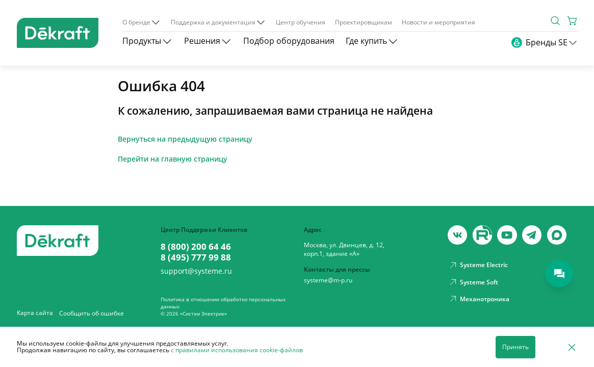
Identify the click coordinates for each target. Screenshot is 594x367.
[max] (556, 235)
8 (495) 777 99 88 (196, 257)
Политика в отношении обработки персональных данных (223, 303)
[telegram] (531, 235)
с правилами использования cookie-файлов (237, 350)
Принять (515, 347)
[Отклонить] (571, 347)
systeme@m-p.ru (328, 280)
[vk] (457, 235)
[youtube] (482, 235)
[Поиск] (555, 20)
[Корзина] (572, 20)
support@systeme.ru (196, 271)
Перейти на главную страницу (172, 159)
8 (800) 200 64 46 (196, 246)
